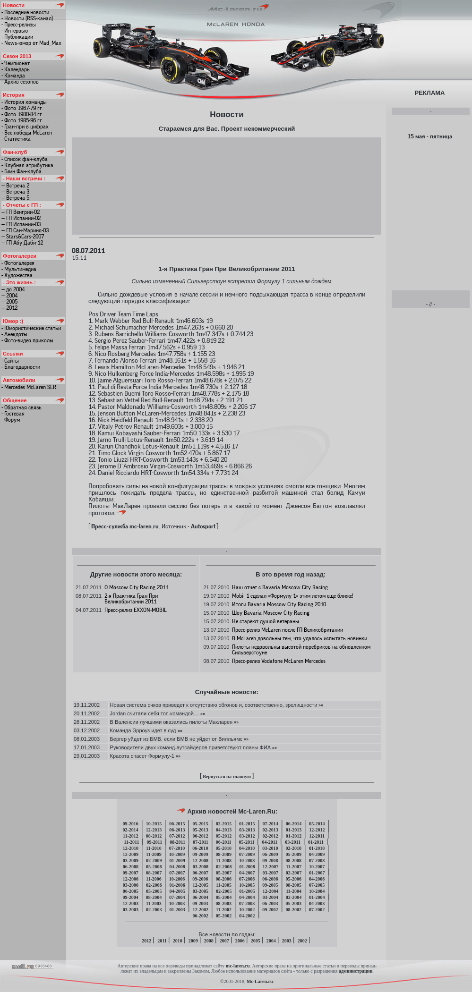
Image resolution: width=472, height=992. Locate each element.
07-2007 (177, 872)
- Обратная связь (21, 407)
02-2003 (154, 909)
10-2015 (154, 823)
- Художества (17, 275)
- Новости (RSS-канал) (27, 18)
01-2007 (317, 872)
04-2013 (224, 829)
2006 (240, 940)
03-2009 (130, 860)
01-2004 (317, 897)
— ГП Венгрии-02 (20, 212)
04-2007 (247, 872)
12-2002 (200, 909)
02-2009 (154, 860)
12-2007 (270, 866)
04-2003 (317, 903)
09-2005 (270, 885)
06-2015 (177, 823)
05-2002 (224, 915)
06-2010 (200, 848)
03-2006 (130, 885)
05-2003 (293, 903)
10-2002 (247, 909)
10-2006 (177, 879)
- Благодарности (20, 367)
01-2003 (177, 909)
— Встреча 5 (15, 198)
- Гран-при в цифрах (25, 126)
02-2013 (270, 829)
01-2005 (247, 891)
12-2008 (200, 860)
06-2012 (200, 836)
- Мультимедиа (18, 269)
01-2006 (177, 885)
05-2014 (317, 823)
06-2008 (130, 866)
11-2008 (224, 860)
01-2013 (293, 829)
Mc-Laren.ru (260, 981)
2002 (302, 940)
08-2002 (293, 909)
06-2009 (270, 854)
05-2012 (224, 836)
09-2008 (270, 860)
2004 (271, 940)
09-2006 (200, 879)
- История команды (24, 102)
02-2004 (293, 897)
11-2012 (130, 836)
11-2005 (224, 885)
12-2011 (317, 836)
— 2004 (9, 295)
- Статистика (16, 139)
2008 (209, 940)
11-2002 (224, 909)
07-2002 (317, 909)
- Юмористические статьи (31, 328)
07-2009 (247, 854)
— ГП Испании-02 (21, 218)
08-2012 (154, 836)
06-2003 (270, 903)
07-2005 (317, 885)
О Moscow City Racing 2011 (136, 587)
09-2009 (200, 854)
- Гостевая (13, 413)
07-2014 (270, 823)
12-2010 (130, 848)
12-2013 (154, 829)
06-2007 (200, 872)
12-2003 (130, 903)
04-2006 (317, 879)
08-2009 (224, 854)
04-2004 (247, 897)
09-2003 (200, 903)
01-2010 (317, 848)
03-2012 (247, 836)
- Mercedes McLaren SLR (28, 387)
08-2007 (154, 872)
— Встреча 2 (15, 185)
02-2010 (293, 848)
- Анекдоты (14, 334)
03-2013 (247, 829)
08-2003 (224, 903)
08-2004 (154, 897)
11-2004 (293, 891)
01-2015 (247, 823)
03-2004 (270, 897)
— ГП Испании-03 (21, 224)
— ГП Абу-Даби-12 (22, 243)
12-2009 (130, 854)
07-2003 (247, 903)
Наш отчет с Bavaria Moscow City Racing (280, 587)
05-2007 (224, 872)
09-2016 (130, 823)
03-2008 (200, 866)
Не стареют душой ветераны (265, 621)
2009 (193, 940)
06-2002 (200, 915)
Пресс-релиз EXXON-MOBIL (135, 610)
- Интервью (14, 31)
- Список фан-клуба (24, 159)
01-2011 (316, 842)
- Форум (10, 420)
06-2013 (177, 829)
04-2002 (247, 915)
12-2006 (130, 879)
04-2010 (247, 848)
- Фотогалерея (17, 263)
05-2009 (293, 854)
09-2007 (130, 872)
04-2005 (177, 891)
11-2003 (154, 903)
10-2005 (247, 885)
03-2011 (292, 842)
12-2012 (317, 829)
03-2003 (130, 909)
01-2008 (247, 866)
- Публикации (17, 37)
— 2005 (9, 302)
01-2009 (177, 860)
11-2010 (154, 848)
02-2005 (224, 891)
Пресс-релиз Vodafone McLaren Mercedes (279, 661)
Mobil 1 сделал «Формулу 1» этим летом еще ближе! (292, 596)
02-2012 (270, 836)
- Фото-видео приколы (27, 340)
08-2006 (224, 879)
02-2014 (130, 829)
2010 (177, 940)
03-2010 (270, 848)
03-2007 (270, 872)
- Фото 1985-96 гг (21, 120)
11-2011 (131, 842)
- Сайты (10, 361)
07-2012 (177, 836)
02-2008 (224, 866)
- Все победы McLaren (26, 133)
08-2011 (177, 842)
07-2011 (200, 842)
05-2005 (154, 891)
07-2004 (177, 897)
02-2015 (224, 823)
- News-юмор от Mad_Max (31, 43)
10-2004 (317, 891)
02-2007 (293, 872)
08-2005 (293, 885)
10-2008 (247, 860)
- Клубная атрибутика (27, 165)
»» (320, 705)
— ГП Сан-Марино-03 (25, 230)
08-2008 (293, 860)
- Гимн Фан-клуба (21, 171)
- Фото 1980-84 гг (21, 114)
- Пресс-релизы (18, 24)
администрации (355, 971)
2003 (287, 940)
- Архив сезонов (20, 82)
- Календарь (15, 69)
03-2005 (200, 891)
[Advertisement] (226, 185)
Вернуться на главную (227, 776)
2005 (255, 940)
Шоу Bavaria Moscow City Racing (270, 613)
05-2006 (293, 879)
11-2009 (154, 854)
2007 (224, 940)
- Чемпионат (15, 63)
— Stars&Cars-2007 (22, 236)
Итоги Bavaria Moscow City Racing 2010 (279, 604)
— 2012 (9, 308)
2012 (146, 940)
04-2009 (317, 854)
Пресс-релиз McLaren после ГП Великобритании (287, 630)
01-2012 (293, 836)
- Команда (13, 75)
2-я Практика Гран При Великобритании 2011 (131, 598)
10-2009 (177, 854)
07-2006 (247, 879)
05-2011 (247, 842)
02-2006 (154, 885)
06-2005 (130, 891)
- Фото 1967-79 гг (21, 108)
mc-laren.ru (238, 965)
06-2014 (293, 823)
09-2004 (130, 897)
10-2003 (177, 903)
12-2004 (270, 891)
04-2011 (269, 842)
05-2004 (224, 897)
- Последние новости (25, 12)
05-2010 (224, 848)
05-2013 (200, 829)
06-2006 (270, 879)
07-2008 (317, 860)
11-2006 (154, 879)
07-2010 (177, 848)
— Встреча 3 (15, 192)
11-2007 (293, 866)
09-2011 (154, 842)
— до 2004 (13, 289)
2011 (161, 940)
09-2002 (270, 909)
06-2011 (224, 842)
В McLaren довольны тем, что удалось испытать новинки (299, 638)
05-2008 (154, 866)
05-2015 (200, 823)
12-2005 (200, 885)
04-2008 (177, 866)
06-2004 (200, 897)
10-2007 (317, 866)
